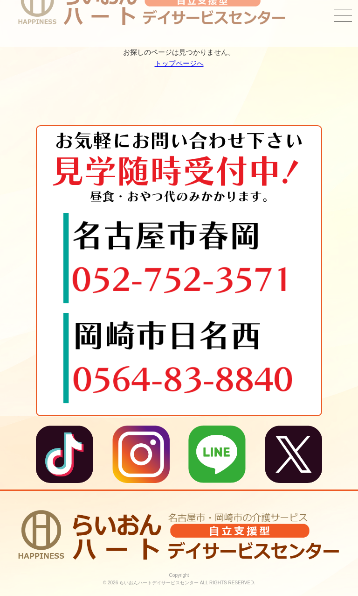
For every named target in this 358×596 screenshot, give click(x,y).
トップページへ (179, 63)
